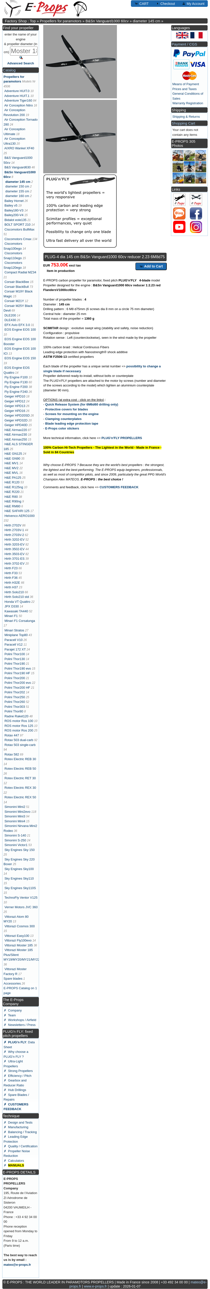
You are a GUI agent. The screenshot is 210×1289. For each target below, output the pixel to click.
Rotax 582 (11, 754)
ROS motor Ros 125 (18, 726)
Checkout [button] (165, 3)
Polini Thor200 (14, 678)
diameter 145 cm (146, 21)
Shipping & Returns (186, 116)
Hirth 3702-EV (14, 563)
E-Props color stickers (62, 428)
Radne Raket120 (16, 716)
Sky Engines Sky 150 (19, 850)
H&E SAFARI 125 (16, 511)
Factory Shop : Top (20, 21)
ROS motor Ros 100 (18, 721)
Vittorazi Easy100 (16, 936)
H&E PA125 (12, 477)
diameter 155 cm (17, 191)
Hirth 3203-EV (14, 544)
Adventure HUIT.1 (16, 96)
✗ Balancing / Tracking (20, 1132)
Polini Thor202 (14, 692)
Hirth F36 (10, 578)
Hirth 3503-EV (14, 554)
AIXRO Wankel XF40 (19, 148)
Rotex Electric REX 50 (20, 797)
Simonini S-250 (15, 840)
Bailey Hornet (14, 201)
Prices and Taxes (184, 89)
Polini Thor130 (14, 659)
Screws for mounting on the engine (71, 414)
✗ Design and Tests (18, 1122)
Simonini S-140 (15, 835)
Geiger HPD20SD (17, 415)
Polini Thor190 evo (17, 668)
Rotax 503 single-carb (19, 745)
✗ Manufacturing (16, 1127)
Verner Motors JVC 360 (21, 907)
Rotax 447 (11, 735)
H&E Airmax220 (15, 430)
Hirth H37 (11, 587)
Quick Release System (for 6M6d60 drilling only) (81, 404)
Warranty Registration (187, 103)
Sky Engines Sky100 (19, 869)
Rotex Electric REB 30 (20, 759)
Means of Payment (185, 84)
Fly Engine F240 (16, 392)
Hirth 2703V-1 (14, 530)
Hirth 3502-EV (14, 549)
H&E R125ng (13, 487)
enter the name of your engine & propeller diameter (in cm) (20, 43)
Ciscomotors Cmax (17, 239)
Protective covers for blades (66, 409)
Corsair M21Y (14, 301)
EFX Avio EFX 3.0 (17, 325)
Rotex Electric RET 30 (20, 778)
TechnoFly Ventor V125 (20, 897)
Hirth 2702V (12, 525)
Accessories (12, 983)
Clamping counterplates (63, 419)
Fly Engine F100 (16, 377)
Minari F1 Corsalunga (19, 621)
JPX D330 (11, 606)
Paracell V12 (13, 644)
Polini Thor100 (14, 654)
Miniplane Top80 (16, 635)
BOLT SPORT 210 (17, 224)
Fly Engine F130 (16, 382)
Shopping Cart (183, 123)
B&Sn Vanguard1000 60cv (107, 21)
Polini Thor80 (13, 711)
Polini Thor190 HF (17, 673)
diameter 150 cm (17, 186)
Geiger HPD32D (16, 420)
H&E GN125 (13, 453)
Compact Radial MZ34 (20, 272)
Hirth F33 (10, 573)
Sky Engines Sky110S (20, 888)
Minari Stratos (14, 630)
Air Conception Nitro (18, 105)
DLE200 (10, 315)
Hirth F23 (10, 568)
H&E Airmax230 (15, 434)
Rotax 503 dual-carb (18, 740)
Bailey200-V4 (13, 215)
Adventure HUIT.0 (16, 91)
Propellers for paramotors (60, 21)
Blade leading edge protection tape (71, 423)
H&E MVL (11, 473)
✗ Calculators (14, 1160)
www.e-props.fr (95, 1286)
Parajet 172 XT (15, 649)
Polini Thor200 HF (17, 687)
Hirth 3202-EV (14, 539)
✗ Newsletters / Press (20, 1025)
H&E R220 (11, 492)
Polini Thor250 (14, 697)
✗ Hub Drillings (15, 1090)
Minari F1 (11, 616)
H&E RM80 (12, 506)
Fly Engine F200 (16, 387)
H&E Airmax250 (15, 439)
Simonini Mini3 (14, 816)
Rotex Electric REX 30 (20, 788)
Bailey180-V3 (13, 210)
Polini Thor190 (14, 663)
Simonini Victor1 (16, 845)
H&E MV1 (11, 463)
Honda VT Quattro (17, 602)
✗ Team (10, 1015)
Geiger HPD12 (14, 401)
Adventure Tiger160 (18, 100)
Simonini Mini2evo (17, 811)
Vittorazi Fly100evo (17, 940)
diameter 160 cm (17, 196)
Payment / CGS (184, 44)
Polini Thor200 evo (17, 683)
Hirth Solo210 (14, 592)
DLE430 (10, 320)
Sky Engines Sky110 (19, 878)
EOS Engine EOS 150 (20, 358)
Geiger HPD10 (14, 396)
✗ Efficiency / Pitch (17, 1076)
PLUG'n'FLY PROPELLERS (121, 438)
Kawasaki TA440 (16, 611)
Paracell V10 (13, 640)
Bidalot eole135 (15, 220)
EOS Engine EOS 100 (20, 329)
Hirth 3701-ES (14, 558)
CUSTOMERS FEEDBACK (119, 487)
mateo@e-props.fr (17, 1264)
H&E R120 (11, 482)
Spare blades (13, 978)
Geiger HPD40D (16, 425)
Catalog (9, 70)
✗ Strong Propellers (18, 1071)
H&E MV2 (11, 468)
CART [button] (141, 3)
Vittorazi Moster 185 (18, 945)
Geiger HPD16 (14, 411)
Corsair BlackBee (16, 282)
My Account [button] (193, 3)
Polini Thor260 (14, 702)
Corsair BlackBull (16, 287)
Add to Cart (151, 266)
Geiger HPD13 (14, 406)
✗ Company (13, 1010)
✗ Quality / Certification (21, 1146)
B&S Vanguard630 (17, 167)
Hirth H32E (12, 582)
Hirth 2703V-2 (14, 535)
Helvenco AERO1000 (19, 516)
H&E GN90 (12, 458)
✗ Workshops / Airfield (20, 1020)
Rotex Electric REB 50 (20, 768)
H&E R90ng (12, 501)
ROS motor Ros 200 (18, 730)
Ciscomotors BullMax (19, 229)
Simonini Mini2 (14, 807)
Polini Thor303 (14, 706)
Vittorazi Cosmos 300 (19, 926)
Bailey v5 (10, 205)
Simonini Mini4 (14, 821)
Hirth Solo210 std (16, 597)
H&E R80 (11, 497)
